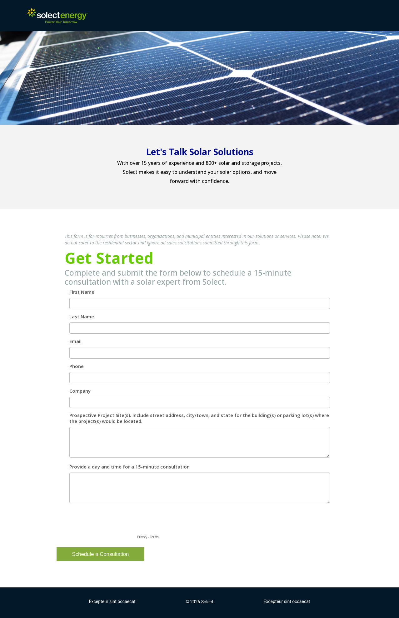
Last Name (81, 317)
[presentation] (112, 521)
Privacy (142, 537)
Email (75, 341)
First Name (81, 292)
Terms (154, 537)
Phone (76, 366)
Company (80, 391)
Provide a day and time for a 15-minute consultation (129, 467)
